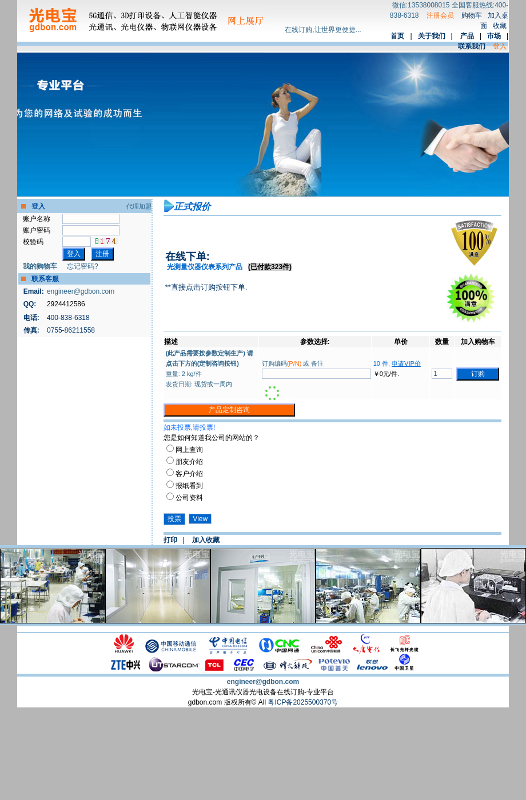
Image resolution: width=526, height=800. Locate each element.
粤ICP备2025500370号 (303, 702)
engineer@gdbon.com (80, 291)
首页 (397, 36)
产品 (467, 36)
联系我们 (471, 46)
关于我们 (431, 36)
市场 (494, 36)
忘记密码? (82, 266)
